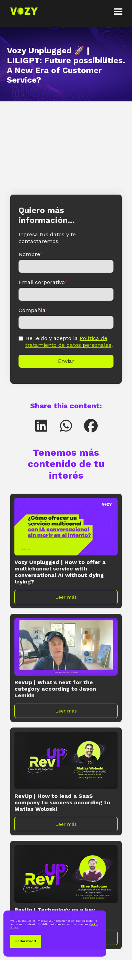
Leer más (66, 597)
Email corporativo (43, 282)
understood (25, 941)
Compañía (33, 310)
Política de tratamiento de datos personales (68, 341)
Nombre (31, 254)
